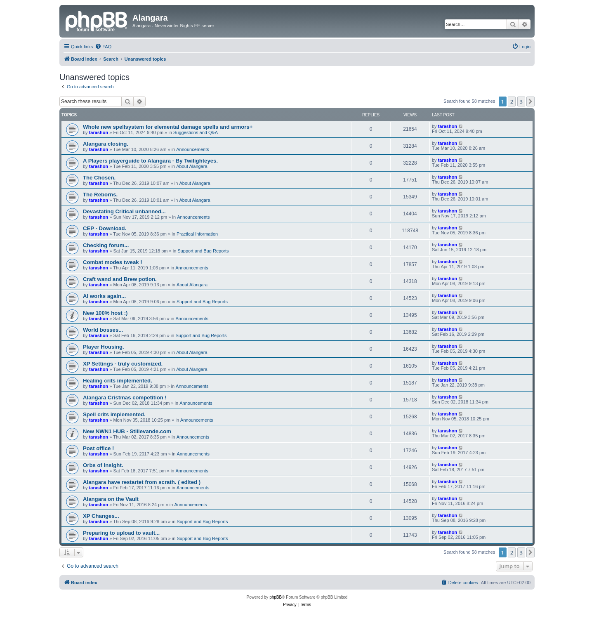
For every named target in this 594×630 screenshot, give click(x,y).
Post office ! (98, 448)
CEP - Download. (104, 228)
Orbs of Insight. (103, 465)
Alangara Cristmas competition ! (125, 397)
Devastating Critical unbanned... (124, 211)
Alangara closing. (105, 144)
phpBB (275, 597)
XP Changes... (101, 516)
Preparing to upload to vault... (121, 533)
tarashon (98, 132)
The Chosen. (99, 178)
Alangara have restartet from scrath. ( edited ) (141, 482)
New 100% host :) (105, 313)
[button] (530, 101)
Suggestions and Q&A (195, 132)
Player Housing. (103, 347)
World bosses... (103, 330)
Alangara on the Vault (111, 499)
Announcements (192, 149)
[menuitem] (103, 47)
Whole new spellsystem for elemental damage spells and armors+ (168, 127)
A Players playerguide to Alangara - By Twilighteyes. (150, 161)
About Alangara (191, 166)
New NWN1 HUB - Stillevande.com (127, 431)
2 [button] (511, 101)
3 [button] (521, 101)
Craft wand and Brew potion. (120, 279)
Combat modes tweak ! (112, 262)
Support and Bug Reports (203, 250)
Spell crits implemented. (114, 414)
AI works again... (104, 296)
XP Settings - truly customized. (123, 364)
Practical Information (197, 233)
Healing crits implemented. (117, 381)
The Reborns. (100, 194)
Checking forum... (106, 245)
